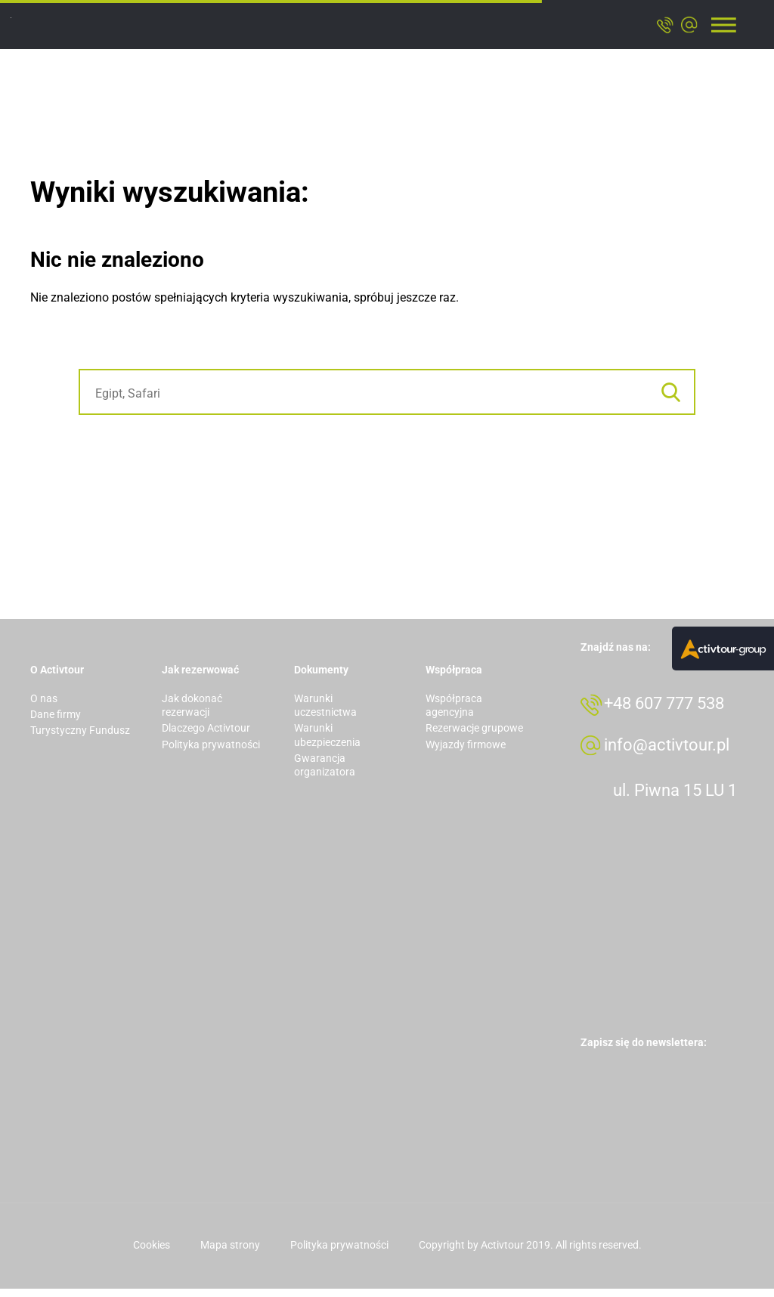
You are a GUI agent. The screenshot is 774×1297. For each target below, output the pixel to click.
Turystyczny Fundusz (80, 730)
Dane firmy (55, 714)
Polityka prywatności (211, 744)
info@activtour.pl (675, 753)
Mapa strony (230, 1253)
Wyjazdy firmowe (466, 744)
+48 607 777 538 (673, 707)
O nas (43, 698)
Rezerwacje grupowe (474, 728)
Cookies (151, 1253)
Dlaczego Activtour (206, 728)
